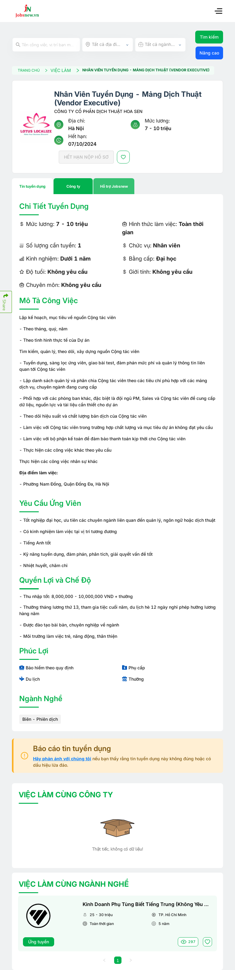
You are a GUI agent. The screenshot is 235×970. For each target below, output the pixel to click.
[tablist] (117, 186)
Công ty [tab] (73, 186)
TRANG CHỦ (33, 70)
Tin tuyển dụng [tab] (32, 186)
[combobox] (107, 44)
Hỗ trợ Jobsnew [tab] (114, 186)
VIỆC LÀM (65, 70)
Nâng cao (209, 52)
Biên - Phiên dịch (40, 719)
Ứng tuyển (38, 941)
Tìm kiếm (209, 36)
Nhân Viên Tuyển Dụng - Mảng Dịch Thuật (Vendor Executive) (146, 70)
